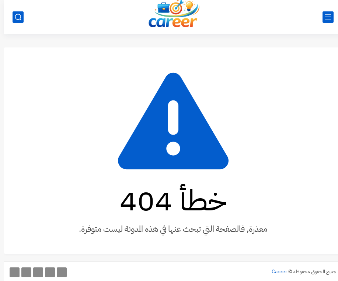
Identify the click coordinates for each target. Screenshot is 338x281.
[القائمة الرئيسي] (324, 17)
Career (275, 271)
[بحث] (14, 17)
